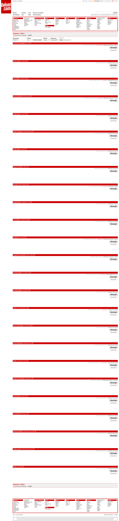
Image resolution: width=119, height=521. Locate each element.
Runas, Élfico (89, 24)
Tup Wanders (26, 272)
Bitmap (46, 25)
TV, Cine (99, 23)
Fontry (27, 43)
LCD (46, 21)
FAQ (29, 14)
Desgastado (16, 26)
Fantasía (16, 18)
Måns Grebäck (26, 96)
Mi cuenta (15, 0)
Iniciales (26, 23)
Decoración (26, 19)
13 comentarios (102, 274)
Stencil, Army (27, 21)
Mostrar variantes (37, 40)
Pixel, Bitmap (47, 27)
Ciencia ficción (48, 22)
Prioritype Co (28, 378)
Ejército (98, 26)
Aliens (88, 19)
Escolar (77, 21)
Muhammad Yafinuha (28, 449)
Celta (57, 22)
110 (29, 35)
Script (78, 18)
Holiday (109, 18)
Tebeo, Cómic (16, 21)
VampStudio (26, 290)
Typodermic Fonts (26, 202)
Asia (88, 22)
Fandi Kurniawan (25, 78)
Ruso (36, 24)
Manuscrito (78, 22)
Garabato (78, 24)
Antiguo (88, 23)
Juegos (88, 28)
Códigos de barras (101, 18)
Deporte (98, 20)
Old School (16, 23)
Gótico (57, 18)
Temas (15, 13)
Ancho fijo (68, 22)
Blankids (24, 61)
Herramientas (37, 14)
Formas (88, 29)
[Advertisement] (43, 7)
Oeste (15, 25)
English (85, 0)
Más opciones (67, 39)
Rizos (15, 24)
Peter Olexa (22, 237)
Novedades (16, 14)
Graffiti (77, 25)
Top (22, 14)
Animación (16, 19)
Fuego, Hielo (26, 18)
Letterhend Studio (27, 131)
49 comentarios (99, 45)
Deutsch (103, 0)
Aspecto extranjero (39, 18)
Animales (88, 21)
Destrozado (16, 28)
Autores (23, 13)
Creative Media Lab (22, 308)
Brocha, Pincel (79, 23)
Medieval (57, 19)
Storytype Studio (25, 219)
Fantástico (89, 26)
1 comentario (104, 80)
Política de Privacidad (108, 514)
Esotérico (89, 25)
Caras (98, 21)
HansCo (23, 149)
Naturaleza (99, 19)
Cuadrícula (26, 24)
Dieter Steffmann (23, 184)
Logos (98, 24)
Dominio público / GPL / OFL (112, 274)
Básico (67, 18)
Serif (67, 21)
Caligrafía (78, 19)
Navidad (109, 23)
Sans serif (68, 19)
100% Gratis (110, 186)
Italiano (108, 0)
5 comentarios (104, 362)
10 (25, 35)
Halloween (110, 22)
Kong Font (23, 114)
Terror (15, 29)
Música (98, 27)
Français (91, 0)
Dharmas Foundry (22, 361)
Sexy (98, 25)
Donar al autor (114, 50)
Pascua (109, 21)
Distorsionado (16, 27)
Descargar (113, 47)
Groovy (15, 22)
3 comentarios (99, 239)
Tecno (46, 18)
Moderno (57, 21)
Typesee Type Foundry (29, 431)
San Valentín (110, 19)
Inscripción (20, 0)
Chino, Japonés (38, 19)
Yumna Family (27, 325)
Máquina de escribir (28, 20)
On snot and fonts (19, 514)
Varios (25, 25)
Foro (29, 13)
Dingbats (89, 18)
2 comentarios (99, 98)
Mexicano (37, 22)
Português (115, 0)
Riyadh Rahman (28, 343)
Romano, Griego (38, 23)
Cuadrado (47, 19)
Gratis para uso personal (108, 45)
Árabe (36, 21)
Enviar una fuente (38, 13)
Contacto (116, 514)
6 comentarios (104, 186)
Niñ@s (98, 22)
